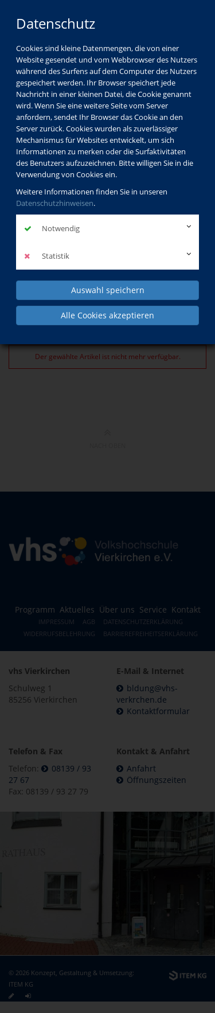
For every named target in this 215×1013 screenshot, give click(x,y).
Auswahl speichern (107, 290)
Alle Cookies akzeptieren (107, 315)
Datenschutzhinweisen (54, 203)
